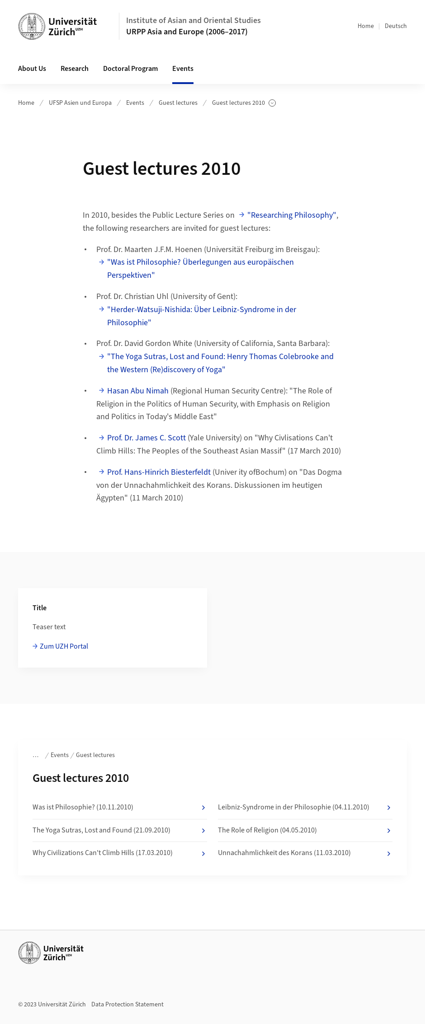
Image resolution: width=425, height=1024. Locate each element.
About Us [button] (32, 69)
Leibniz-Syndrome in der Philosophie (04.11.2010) (305, 808)
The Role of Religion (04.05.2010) (305, 831)
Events (135, 103)
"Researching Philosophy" (291, 215)
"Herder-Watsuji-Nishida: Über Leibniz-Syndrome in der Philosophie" (201, 316)
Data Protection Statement (127, 1004)
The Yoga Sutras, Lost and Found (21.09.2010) (120, 831)
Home (366, 26)
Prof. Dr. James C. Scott (146, 438)
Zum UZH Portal (64, 646)
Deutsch (396, 26)
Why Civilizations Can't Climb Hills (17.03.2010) (120, 853)
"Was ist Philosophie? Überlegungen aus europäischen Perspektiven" (200, 269)
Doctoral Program (130, 69)
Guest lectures (178, 103)
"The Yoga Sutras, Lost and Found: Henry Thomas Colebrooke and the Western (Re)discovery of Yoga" (220, 363)
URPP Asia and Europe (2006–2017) (187, 31)
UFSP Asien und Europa (80, 103)
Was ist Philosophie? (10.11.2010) (120, 808)
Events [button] (183, 69)
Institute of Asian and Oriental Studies (193, 20)
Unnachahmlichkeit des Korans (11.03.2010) (305, 853)
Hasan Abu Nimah (138, 391)
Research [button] (75, 69)
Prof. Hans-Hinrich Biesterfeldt (159, 472)
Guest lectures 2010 (244, 103)
